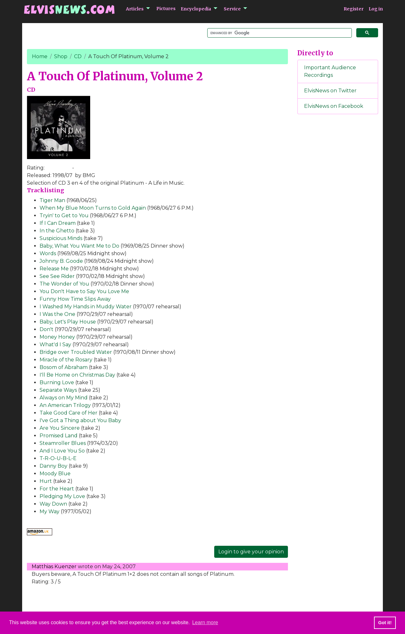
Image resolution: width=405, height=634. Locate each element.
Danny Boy (53, 466)
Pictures (166, 8)
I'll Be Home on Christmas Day (77, 375)
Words (48, 253)
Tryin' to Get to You (64, 215)
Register (354, 9)
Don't (46, 329)
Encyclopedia (196, 9)
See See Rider (57, 276)
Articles (135, 9)
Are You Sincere (60, 428)
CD (78, 56)
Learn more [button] (205, 622)
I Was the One (57, 314)
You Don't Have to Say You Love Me (84, 291)
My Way (49, 511)
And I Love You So (62, 451)
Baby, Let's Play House (68, 322)
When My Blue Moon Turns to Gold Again (93, 208)
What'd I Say (55, 345)
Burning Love (57, 382)
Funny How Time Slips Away (75, 299)
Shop (60, 56)
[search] (278, 33)
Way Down (53, 504)
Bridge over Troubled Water (76, 352)
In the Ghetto (57, 231)
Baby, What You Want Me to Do (79, 246)
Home (39, 56)
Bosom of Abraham (64, 367)
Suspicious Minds (61, 238)
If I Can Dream (58, 223)
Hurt (46, 481)
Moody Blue (55, 474)
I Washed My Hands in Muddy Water (86, 307)
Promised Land (59, 436)
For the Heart (57, 489)
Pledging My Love (62, 496)
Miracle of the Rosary (66, 360)
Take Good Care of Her (68, 413)
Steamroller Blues (63, 443)
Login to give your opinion (251, 552)
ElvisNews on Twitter (330, 91)
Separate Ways (58, 390)
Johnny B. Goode (61, 261)
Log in (376, 9)
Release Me (54, 269)
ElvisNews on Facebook (333, 106)
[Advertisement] (338, 224)
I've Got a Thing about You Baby (80, 420)
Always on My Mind (64, 398)
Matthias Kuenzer (54, 566)
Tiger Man (52, 200)
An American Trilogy (65, 405)
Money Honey (57, 337)
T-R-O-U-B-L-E (58, 458)
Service (232, 9)
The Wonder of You (64, 284)
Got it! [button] (384, 622)
